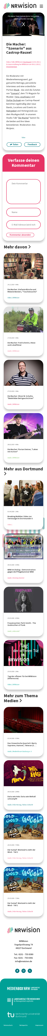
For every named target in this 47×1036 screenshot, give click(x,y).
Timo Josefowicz (22, 96)
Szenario (15, 93)
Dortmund (27, 62)
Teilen (14, 144)
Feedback (32, 144)
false (23, 137)
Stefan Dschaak (13, 100)
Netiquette (24, 1025)
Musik (16, 89)
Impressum (39, 1025)
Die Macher (23, 117)
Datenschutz (8, 1025)
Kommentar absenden (20, 235)
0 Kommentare (11, 67)
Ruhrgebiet (11, 110)
